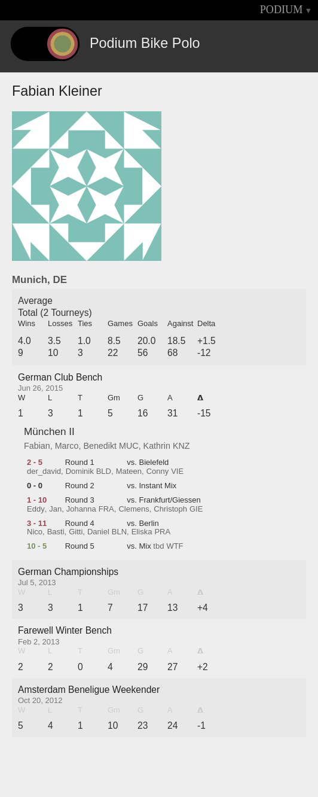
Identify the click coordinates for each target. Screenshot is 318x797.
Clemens (133, 509)
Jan (55, 509)
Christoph (170, 509)
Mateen (129, 471)
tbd (158, 546)
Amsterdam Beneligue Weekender (89, 690)
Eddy (36, 509)
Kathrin (156, 446)
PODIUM (281, 10)
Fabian (37, 446)
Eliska (142, 532)
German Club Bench (60, 377)
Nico (34, 532)
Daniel (98, 532)
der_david (44, 471)
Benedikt (100, 446)
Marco (67, 446)
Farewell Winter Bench (65, 630)
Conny (157, 471)
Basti (56, 532)
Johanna (81, 509)
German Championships (68, 572)
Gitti (75, 532)
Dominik (80, 471)
